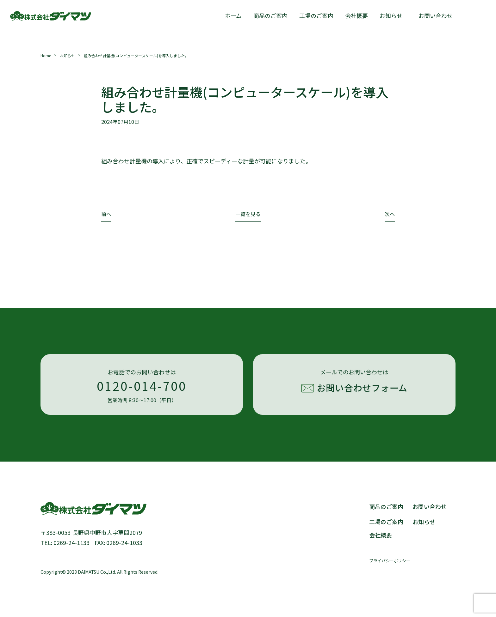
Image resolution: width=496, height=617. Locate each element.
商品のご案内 (270, 15)
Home (45, 55)
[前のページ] (106, 215)
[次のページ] (390, 215)
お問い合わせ (429, 506)
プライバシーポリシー (389, 561)
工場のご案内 (316, 15)
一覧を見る (248, 215)
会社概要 (356, 15)
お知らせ (391, 15)
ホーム (233, 15)
